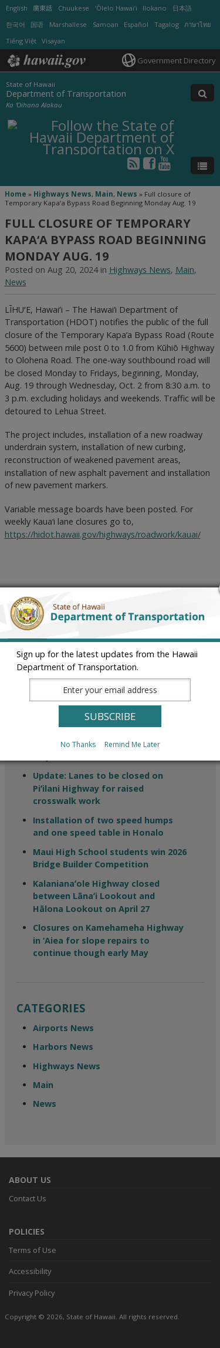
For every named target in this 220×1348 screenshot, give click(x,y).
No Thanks (78, 744)
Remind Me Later (132, 744)
